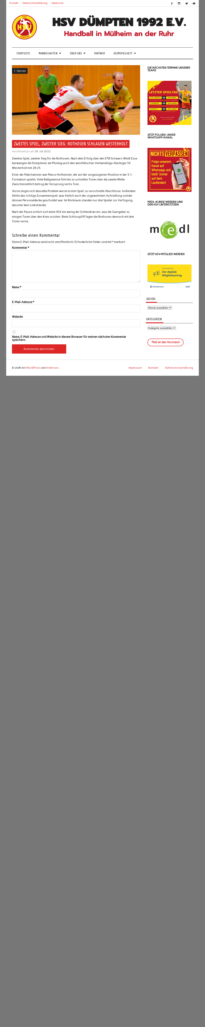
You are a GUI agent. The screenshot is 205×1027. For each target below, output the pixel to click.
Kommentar (20, 247)
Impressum (58, 3)
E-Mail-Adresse (23, 302)
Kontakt (14, 3)
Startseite (23, 53)
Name (16, 287)
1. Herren (20, 71)
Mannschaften (48, 53)
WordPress (33, 367)
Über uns (76, 53)
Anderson (52, 367)
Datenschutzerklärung (35, 3)
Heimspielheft (123, 53)
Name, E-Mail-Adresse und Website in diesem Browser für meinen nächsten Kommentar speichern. (69, 338)
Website (17, 316)
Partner (99, 53)
